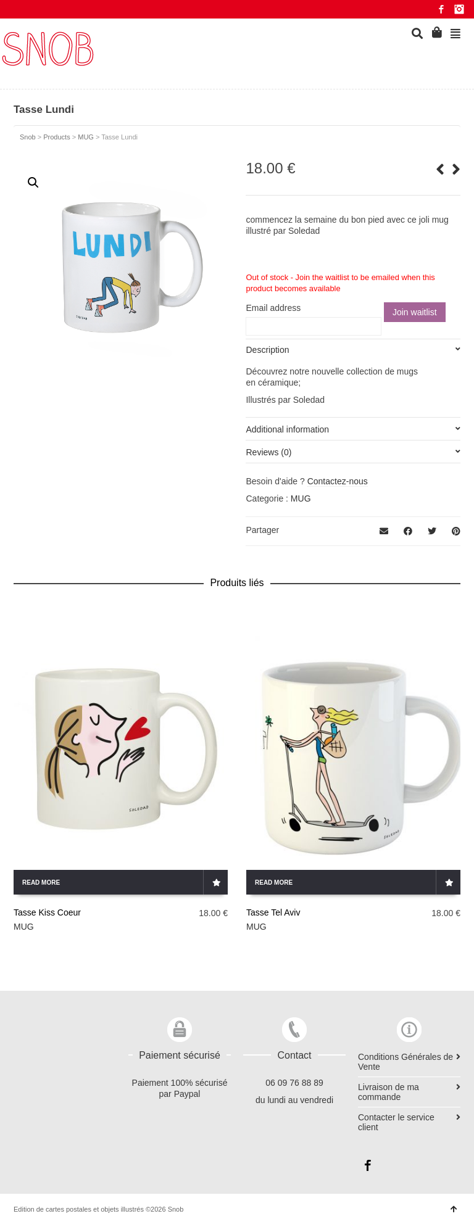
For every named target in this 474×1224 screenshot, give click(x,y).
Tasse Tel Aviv (273, 912)
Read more (41, 882)
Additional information (287, 429)
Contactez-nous (337, 481)
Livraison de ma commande (388, 1092)
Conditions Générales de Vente (405, 1062)
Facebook (441, 9)
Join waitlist (415, 312)
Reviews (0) (268, 452)
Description (267, 350)
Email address (273, 308)
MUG (301, 498)
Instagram (459, 9)
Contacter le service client (396, 1122)
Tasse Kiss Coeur (47, 912)
